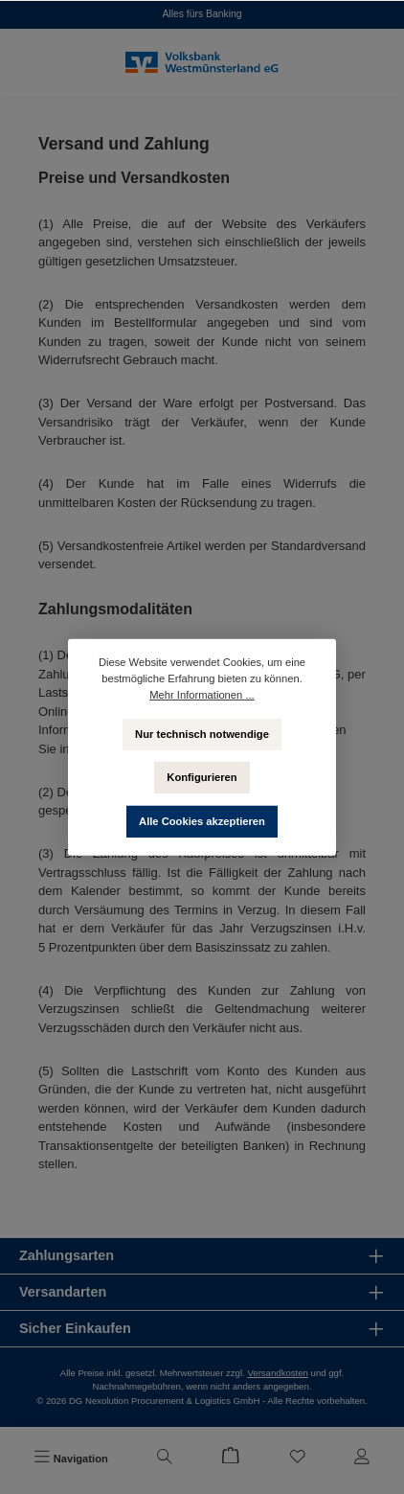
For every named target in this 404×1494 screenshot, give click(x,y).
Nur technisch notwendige (202, 733)
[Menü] (71, 1459)
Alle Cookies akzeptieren (202, 820)
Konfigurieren (201, 776)
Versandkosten (277, 1373)
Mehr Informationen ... (201, 694)
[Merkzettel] (298, 1459)
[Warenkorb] (230, 1458)
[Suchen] (165, 1459)
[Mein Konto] (362, 1459)
